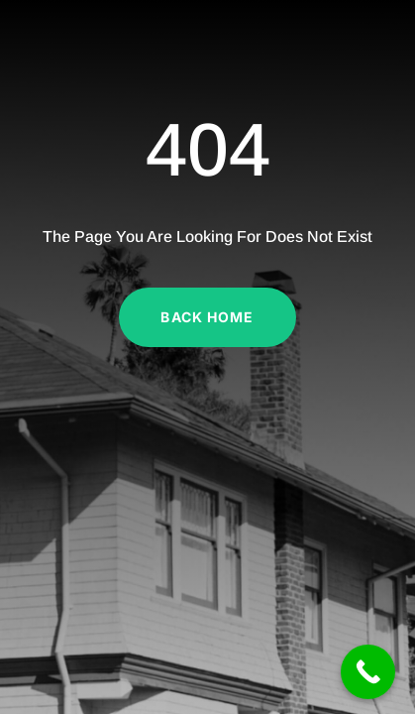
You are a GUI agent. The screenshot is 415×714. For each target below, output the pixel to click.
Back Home (207, 316)
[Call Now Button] (368, 672)
